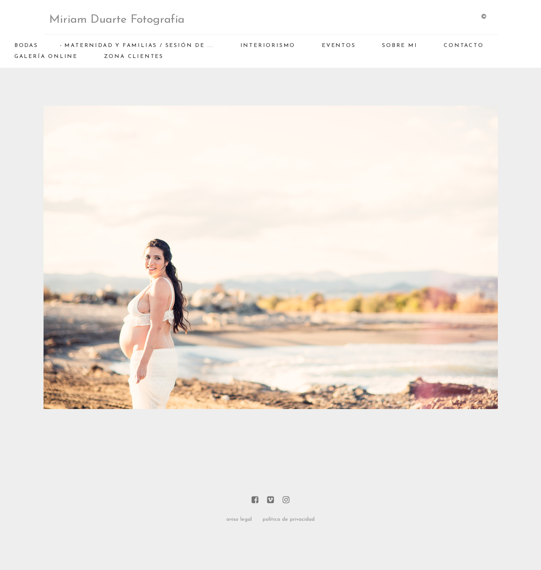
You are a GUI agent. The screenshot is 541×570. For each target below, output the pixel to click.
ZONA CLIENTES (134, 56)
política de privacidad (289, 519)
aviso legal (239, 519)
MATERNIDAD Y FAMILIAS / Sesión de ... (139, 45)
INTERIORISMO (268, 45)
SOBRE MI (399, 45)
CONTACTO (463, 45)
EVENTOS (339, 45)
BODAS (26, 45)
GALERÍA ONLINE (46, 56)
